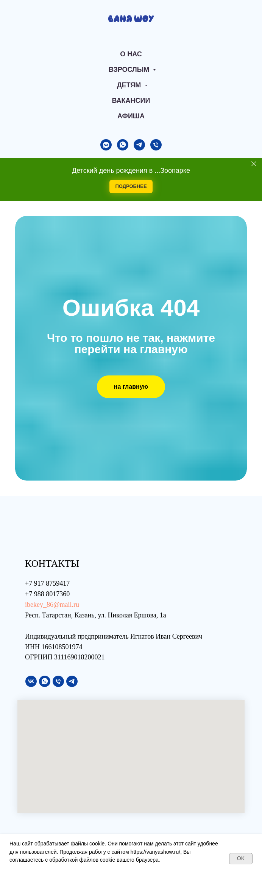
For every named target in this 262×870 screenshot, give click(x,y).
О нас (131, 54)
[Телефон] (156, 144)
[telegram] (139, 144)
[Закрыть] (254, 163)
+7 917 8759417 (47, 583)
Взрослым (130, 69)
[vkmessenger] (106, 144)
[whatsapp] (122, 144)
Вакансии (131, 100)
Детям (130, 85)
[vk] (31, 681)
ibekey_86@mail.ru (52, 604)
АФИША (131, 116)
